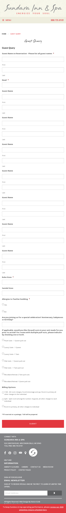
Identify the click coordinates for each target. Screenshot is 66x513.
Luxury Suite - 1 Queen (12, 347)
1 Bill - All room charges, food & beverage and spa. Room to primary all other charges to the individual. (30, 393)
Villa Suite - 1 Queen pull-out (14, 361)
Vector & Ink (35, 502)
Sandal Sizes (7, 288)
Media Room (48, 467)
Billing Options (9, 387)
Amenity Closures (11, 467)
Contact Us (36, 467)
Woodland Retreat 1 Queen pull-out (17, 381)
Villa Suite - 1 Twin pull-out (14, 368)
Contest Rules (25, 470)
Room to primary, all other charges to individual (21, 407)
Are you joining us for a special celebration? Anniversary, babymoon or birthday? (32, 318)
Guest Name (7, 91)
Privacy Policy (10, 470)
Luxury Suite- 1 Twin (11, 354)
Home (4, 34)
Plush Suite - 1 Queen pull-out (15, 341)
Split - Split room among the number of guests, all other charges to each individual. (30, 400)
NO (5, 312)
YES (5, 305)
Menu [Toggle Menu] (6, 20)
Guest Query (15, 34)
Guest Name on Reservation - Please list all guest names (28, 53)
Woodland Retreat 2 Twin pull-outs (16, 375)
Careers (25, 467)
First (3, 65)
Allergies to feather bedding (16, 299)
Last (3, 75)
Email (5, 80)
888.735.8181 (18, 446)
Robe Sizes (8, 277)
